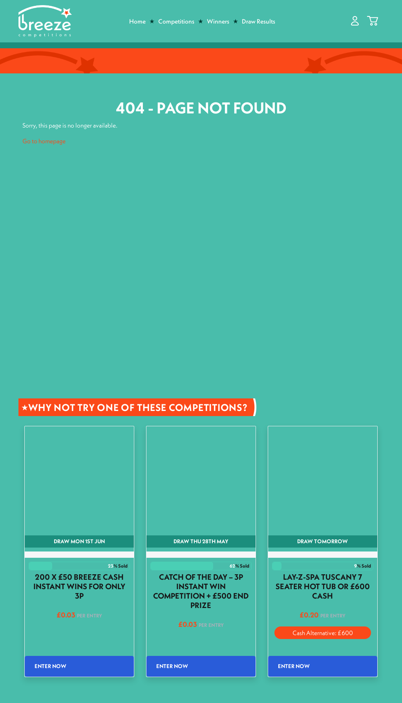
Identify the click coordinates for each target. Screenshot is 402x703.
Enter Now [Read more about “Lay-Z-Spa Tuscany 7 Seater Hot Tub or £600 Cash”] (294, 666)
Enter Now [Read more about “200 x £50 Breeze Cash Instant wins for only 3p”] (50, 666)
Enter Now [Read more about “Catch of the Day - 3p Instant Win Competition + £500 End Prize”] (172, 666)
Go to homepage (44, 141)
